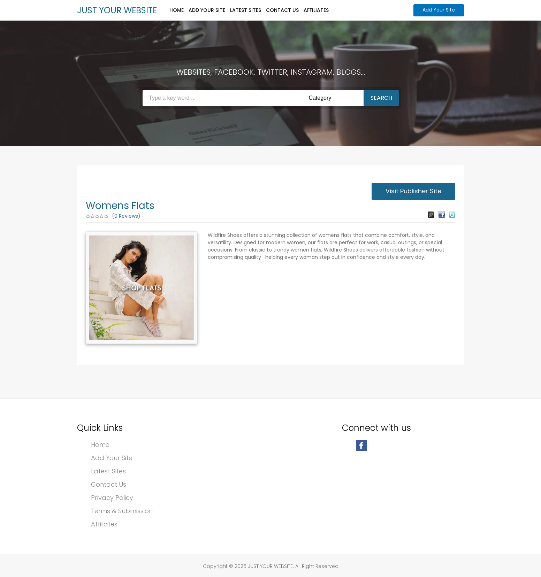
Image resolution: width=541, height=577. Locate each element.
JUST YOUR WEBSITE (117, 10)
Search (381, 98)
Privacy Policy (112, 497)
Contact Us (282, 10)
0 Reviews (126, 215)
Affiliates (316, 10)
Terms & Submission (122, 511)
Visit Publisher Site (413, 191)
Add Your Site (207, 10)
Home (176, 10)
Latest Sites (245, 10)
